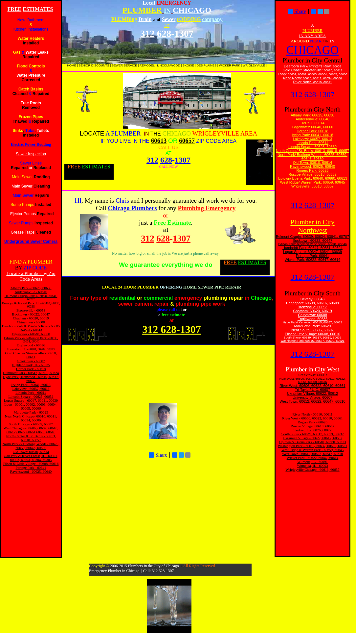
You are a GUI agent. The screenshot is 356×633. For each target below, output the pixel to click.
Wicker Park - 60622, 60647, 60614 (313, 458)
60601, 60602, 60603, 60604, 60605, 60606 (317, 74)
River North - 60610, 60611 (312, 414)
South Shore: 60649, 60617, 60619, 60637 (313, 337)
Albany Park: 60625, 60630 (312, 115)
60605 (337, 66)
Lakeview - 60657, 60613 (30, 389)
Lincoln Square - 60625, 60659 (30, 396)
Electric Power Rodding (31, 144)
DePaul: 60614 (312, 123)
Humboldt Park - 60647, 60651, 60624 (31, 373)
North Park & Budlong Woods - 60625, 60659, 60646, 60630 (31, 446)
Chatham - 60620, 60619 (31, 318)
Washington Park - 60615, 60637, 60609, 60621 (312, 446)
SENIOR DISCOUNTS (93, 65)
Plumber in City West (312, 369)
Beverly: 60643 (312, 299)
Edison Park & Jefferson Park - (26, 338)
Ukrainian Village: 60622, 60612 (312, 393)
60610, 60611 (333, 70)
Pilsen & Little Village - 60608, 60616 (31, 464)
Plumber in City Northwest (312, 226)
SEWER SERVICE (124, 65)
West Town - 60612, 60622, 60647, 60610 (312, 454)
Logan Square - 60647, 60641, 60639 (31, 400)
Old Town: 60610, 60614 (31, 452)
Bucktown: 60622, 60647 (312, 240)
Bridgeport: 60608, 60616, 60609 (312, 303)
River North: (302, 82)
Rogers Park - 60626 (312, 422)
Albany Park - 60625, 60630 (31, 288)
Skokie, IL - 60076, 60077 (313, 430)
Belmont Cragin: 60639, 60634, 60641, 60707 (312, 237)
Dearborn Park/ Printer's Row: (308, 66)
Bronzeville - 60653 (30, 310)
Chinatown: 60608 (312, 315)
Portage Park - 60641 (30, 467)
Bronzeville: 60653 (312, 307)
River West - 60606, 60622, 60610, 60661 (312, 418)
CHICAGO (312, 50)
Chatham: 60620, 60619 (312, 311)
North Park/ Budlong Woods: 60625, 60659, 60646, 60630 (312, 157)
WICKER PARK (229, 65)
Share (158, 455)
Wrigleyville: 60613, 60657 (312, 186)
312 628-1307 (313, 94)
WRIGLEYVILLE (254, 65)
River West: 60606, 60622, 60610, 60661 (312, 386)
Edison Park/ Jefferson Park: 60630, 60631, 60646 (312, 244)
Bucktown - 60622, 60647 (31, 314)
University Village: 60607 (312, 397)
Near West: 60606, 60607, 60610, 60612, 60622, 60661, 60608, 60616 (312, 380)
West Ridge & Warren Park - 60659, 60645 (312, 450)
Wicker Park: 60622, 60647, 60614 (312, 260)
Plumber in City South (312, 293)
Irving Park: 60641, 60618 (312, 135)
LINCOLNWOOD (168, 65)
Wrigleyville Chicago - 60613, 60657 (312, 469)
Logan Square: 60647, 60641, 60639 (312, 252)
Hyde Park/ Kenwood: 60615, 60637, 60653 (312, 322)
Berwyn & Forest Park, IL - (22, 303)
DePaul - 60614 (30, 330)
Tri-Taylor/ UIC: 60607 (312, 390)
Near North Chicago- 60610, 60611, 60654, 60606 (31, 418)
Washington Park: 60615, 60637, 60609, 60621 (312, 340)
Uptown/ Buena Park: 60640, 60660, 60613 (312, 178)
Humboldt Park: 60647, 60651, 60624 (312, 248)
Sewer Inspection (31, 154)
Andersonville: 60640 (312, 119)
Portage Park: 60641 (312, 256)
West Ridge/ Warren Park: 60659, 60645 (312, 182)
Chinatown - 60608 (31, 322)
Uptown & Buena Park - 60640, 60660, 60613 (312, 442)
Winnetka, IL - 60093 (312, 466)
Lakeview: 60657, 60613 (312, 139)
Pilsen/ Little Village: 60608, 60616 (312, 334)
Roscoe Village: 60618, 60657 (312, 174)
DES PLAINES (206, 65)
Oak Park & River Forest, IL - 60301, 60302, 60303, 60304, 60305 (31, 458)
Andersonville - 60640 (31, 292)
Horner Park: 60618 (312, 131)
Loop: (283, 74)
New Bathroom (31, 20)
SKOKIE (188, 65)
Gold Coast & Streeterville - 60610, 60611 (30, 355)
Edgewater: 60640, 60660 (312, 127)
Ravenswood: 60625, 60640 (312, 166)
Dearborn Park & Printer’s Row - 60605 (31, 326)
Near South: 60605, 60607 (312, 330)
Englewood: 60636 (312, 319)
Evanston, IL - (17, 349)
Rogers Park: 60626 (313, 170)
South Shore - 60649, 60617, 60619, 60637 (312, 434)
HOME (71, 65)
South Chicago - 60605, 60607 (31, 424)
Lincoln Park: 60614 (312, 143)
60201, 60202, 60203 (41, 349)
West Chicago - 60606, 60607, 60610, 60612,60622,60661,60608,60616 (31, 430)
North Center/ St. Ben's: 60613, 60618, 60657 (312, 151)
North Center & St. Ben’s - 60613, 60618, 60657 (31, 438)
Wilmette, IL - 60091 (312, 462)
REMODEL (147, 65)
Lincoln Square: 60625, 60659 (312, 147)
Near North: (293, 78)
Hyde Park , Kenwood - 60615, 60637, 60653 (31, 379)
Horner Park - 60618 (31, 369)
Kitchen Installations (31, 29)
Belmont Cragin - (17, 296)
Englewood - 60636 (31, 345)
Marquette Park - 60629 (31, 412)
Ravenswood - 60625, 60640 (31, 471)
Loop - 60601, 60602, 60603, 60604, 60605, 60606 (30, 406)
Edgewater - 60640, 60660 (31, 334)
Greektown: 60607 (312, 375)
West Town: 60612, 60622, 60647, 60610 (312, 401)
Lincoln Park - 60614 (30, 392)
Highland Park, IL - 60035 (31, 365)
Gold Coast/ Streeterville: (302, 70)
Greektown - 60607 (31, 361)
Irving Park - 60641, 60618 (30, 385)
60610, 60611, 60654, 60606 (322, 78)
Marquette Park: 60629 (312, 326)
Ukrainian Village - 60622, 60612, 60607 (312, 438)
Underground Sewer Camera (30, 241)
